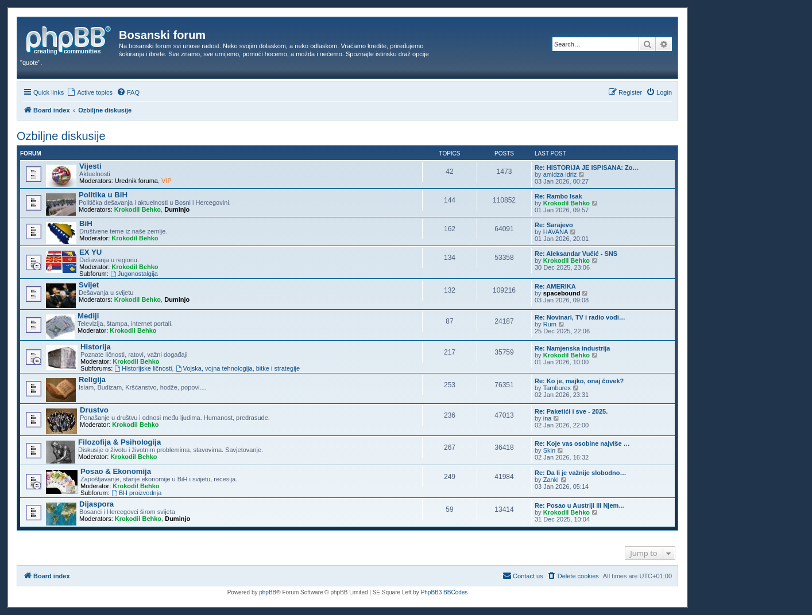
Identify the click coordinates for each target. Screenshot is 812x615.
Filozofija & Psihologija (119, 442)
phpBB (267, 592)
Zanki (551, 479)
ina (547, 418)
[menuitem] (90, 92)
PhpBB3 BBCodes (444, 592)
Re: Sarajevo (554, 224)
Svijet (89, 285)
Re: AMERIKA (555, 286)
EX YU (90, 252)
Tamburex (557, 387)
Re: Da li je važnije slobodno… (581, 472)
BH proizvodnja (136, 492)
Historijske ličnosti (143, 368)
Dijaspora (96, 504)
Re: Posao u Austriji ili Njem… (580, 505)
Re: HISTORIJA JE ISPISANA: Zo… (587, 167)
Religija (92, 379)
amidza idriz (560, 174)
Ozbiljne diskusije (61, 136)
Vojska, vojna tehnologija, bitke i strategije (238, 368)
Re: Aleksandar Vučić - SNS (576, 253)
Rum (549, 324)
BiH (85, 223)
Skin (549, 450)
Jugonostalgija (134, 273)
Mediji (88, 316)
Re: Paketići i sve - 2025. (571, 411)
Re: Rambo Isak (558, 196)
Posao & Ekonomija (115, 471)
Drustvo (94, 410)
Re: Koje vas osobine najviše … (582, 443)
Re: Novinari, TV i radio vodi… (580, 317)
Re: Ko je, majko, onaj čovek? (579, 380)
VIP (166, 180)
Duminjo (177, 209)
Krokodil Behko (137, 209)
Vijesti (90, 166)
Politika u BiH (103, 194)
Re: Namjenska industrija (572, 348)
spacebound (562, 293)
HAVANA (556, 231)
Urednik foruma (136, 180)
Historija (95, 346)
